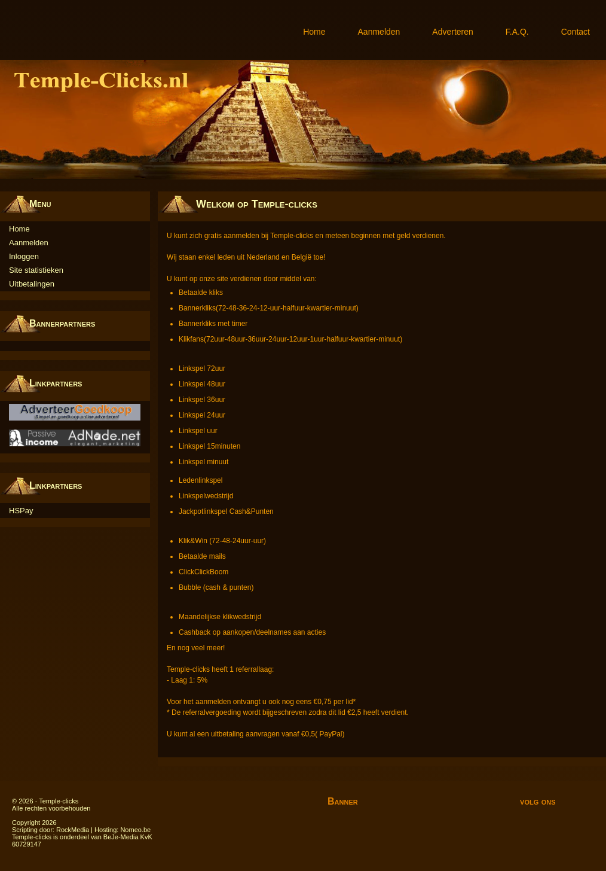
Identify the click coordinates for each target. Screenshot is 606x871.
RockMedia (72, 829)
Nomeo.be (135, 829)
